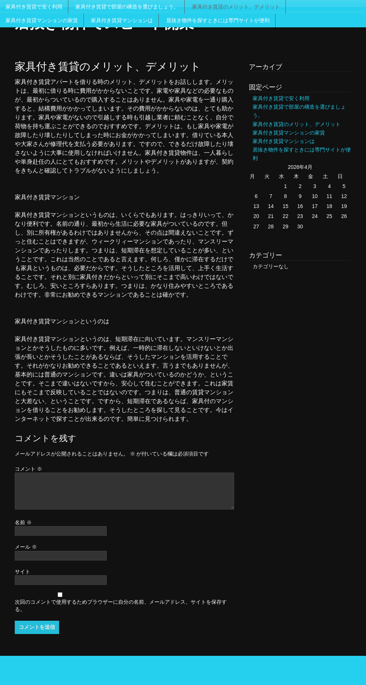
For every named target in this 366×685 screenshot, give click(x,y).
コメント (28, 469)
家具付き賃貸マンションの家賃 (42, 20)
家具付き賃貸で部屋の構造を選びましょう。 (127, 7)
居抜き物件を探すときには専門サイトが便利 (218, 20)
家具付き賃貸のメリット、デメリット (236, 7)
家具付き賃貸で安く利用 (34, 7)
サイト (22, 572)
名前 (23, 522)
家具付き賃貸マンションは (122, 20)
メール (26, 547)
